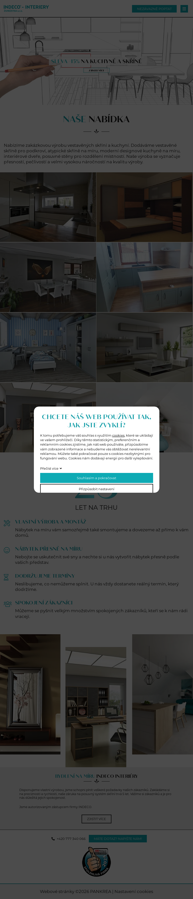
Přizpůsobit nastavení (96, 489)
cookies (118, 435)
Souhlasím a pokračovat (96, 478)
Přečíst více (49, 468)
